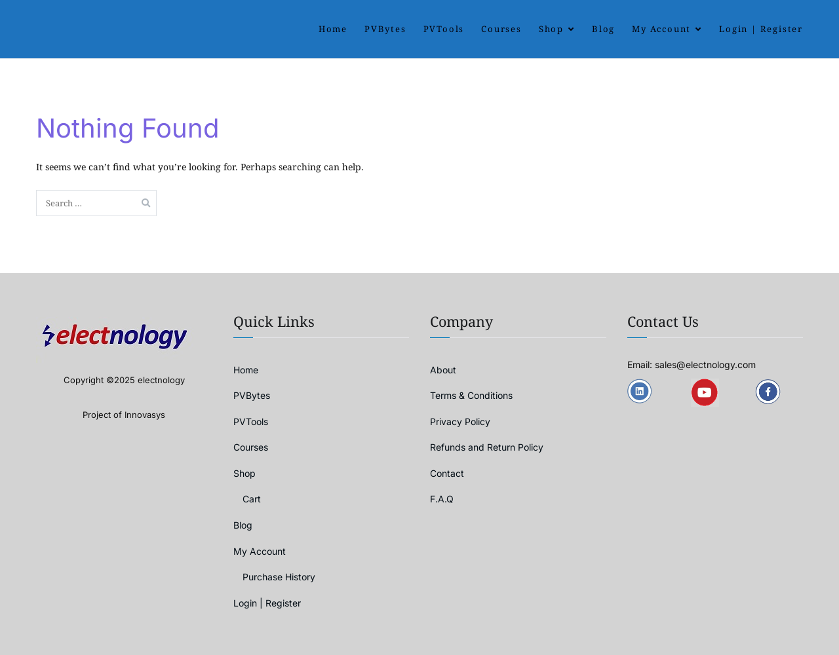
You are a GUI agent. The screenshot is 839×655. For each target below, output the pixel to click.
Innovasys (145, 414)
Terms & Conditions (471, 395)
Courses (501, 29)
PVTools (444, 29)
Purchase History (279, 576)
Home (333, 29)
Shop (551, 29)
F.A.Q (442, 498)
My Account (661, 29)
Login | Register (761, 29)
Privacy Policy (460, 421)
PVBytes (385, 29)
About (443, 369)
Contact (447, 473)
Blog (603, 29)
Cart (252, 498)
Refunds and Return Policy (486, 447)
